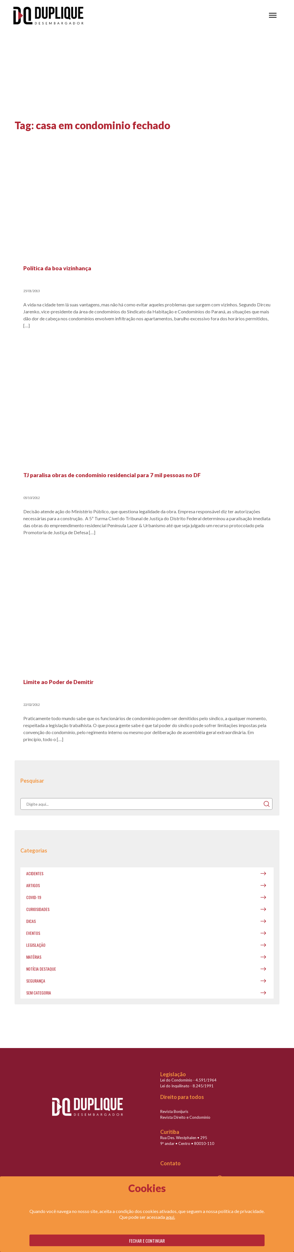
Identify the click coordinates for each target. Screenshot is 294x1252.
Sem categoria (38, 993)
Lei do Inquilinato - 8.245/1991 (187, 1086)
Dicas (31, 921)
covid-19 (33, 897)
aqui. (170, 1217)
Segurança (35, 981)
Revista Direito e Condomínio (185, 1117)
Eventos (33, 933)
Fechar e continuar (147, 1240)
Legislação (35, 945)
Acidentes (34, 873)
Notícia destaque (41, 969)
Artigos (33, 885)
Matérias (33, 957)
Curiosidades (38, 909)
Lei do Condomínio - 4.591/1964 (188, 1080)
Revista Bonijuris (174, 1111)
